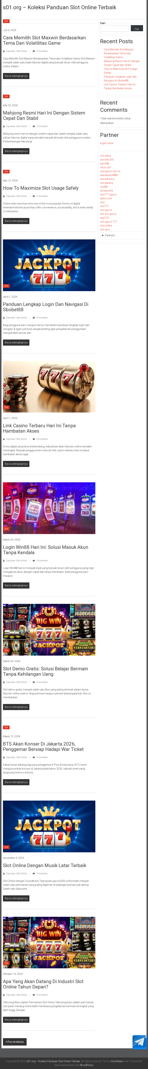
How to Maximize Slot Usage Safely (41, 188)
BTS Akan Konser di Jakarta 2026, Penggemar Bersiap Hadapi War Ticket (43, 746)
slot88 (104, 186)
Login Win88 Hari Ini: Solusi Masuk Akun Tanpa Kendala (45, 549)
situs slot (105, 167)
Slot (6, 21)
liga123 (104, 217)
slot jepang (106, 182)
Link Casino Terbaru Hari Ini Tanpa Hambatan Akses (39, 428)
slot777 (104, 206)
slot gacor (106, 210)
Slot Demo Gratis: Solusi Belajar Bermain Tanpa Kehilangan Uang (45, 671)
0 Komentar (40, 51)
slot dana (105, 155)
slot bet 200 (107, 159)
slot (102, 202)
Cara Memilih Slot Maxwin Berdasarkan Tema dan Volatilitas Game (44, 40)
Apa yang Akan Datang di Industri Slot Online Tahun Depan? (43, 984)
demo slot (106, 198)
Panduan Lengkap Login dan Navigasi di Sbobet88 (45, 306)
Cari (102, 23)
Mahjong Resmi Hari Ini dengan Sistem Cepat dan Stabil (44, 115)
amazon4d (106, 190)
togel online (106, 143)
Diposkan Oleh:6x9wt (17, 51)
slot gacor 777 (108, 221)
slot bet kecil (107, 179)
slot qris (105, 229)
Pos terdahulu (16, 1041)
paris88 (104, 163)
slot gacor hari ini (110, 171)
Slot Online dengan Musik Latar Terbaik (44, 865)
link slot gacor (108, 213)
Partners (110, 235)
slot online (106, 225)
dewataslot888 (109, 175)
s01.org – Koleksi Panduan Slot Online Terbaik (59, 7)
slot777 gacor (108, 194)
